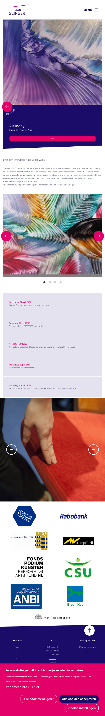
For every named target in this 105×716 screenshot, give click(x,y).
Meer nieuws (52, 139)
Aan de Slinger (23, 10)
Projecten (17, 652)
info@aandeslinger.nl (52, 660)
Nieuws (17, 660)
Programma (17, 648)
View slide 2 (50, 284)
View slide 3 (55, 284)
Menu (90, 10)
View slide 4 (61, 284)
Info (17, 656)
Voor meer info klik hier (22, 686)
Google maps (87, 652)
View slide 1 (44, 284)
